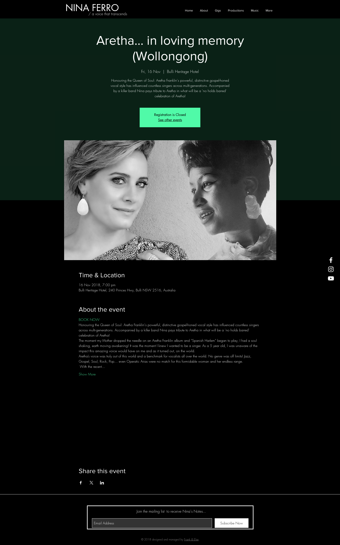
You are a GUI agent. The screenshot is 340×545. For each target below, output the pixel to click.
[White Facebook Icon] (331, 260)
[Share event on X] (91, 482)
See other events (170, 120)
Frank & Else (191, 539)
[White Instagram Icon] (331, 269)
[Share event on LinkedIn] (102, 482)
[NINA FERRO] (92, 7)
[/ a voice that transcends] (107, 14)
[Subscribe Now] (231, 523)
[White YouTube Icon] (331, 278)
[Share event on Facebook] (81, 482)
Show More (87, 374)
